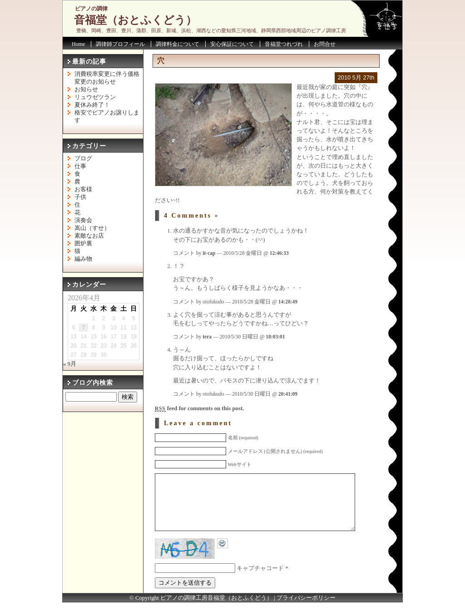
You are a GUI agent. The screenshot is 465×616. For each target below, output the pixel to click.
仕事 (80, 166)
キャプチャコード (260, 582)
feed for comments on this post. (199, 408)
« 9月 (69, 364)
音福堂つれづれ (284, 44)
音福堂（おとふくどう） (135, 20)
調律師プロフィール (120, 44)
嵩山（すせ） (92, 228)
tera (207, 336)
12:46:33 (279, 253)
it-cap (209, 253)
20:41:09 (287, 394)
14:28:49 (287, 301)
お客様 (83, 189)
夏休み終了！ (92, 105)
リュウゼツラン (95, 97)
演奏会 (83, 220)
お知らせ (86, 89)
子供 (80, 197)
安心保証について (232, 44)
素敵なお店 (89, 236)
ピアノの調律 (91, 8)
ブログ (83, 158)
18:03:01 (275, 336)
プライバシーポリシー (306, 611)
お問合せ (325, 44)
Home (78, 44)
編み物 (83, 259)
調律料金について (177, 44)
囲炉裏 (83, 243)
